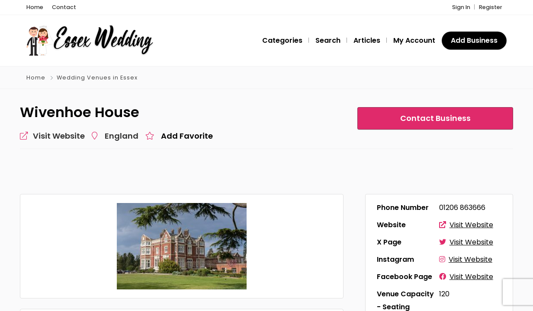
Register (490, 7)
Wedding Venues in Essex (97, 78)
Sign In (461, 7)
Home (35, 78)
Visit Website (466, 225)
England (121, 136)
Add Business (474, 41)
